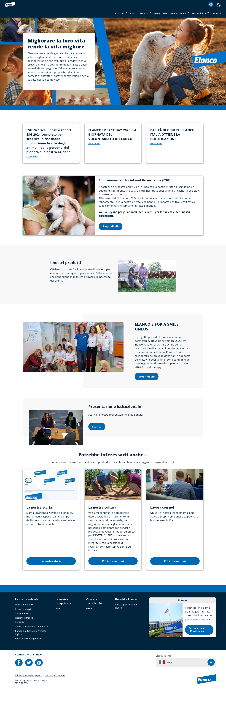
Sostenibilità (199, 13)
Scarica (97, 455)
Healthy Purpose (24, 646)
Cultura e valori (23, 641)
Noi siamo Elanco (24, 633)
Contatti (216, 13)
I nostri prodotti (139, 13)
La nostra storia (51, 589)
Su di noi (119, 13)
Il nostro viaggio (23, 637)
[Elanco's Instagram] (39, 691)
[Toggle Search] (218, 4)
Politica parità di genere (28, 666)
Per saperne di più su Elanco (197, 658)
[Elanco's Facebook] (19, 691)
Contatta (19, 650)
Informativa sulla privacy (28, 703)
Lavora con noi (178, 13)
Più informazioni (113, 589)
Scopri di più (110, 254)
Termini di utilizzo (55, 703)
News (157, 13)
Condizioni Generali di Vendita (31, 655)
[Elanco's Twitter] (29, 691)
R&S (165, 13)
